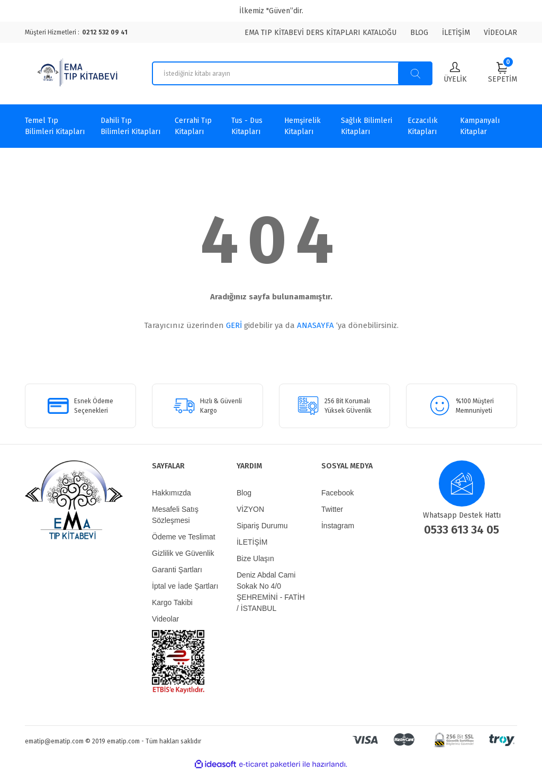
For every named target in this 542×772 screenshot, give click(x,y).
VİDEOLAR (500, 32)
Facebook (337, 493)
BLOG (419, 32)
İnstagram (337, 525)
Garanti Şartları (177, 569)
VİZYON (250, 509)
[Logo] (79, 73)
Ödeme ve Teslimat (183, 537)
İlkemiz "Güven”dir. (271, 10)
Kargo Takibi (172, 602)
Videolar (165, 619)
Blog (244, 493)
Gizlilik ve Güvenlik (183, 553)
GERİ (234, 325)
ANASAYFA (315, 325)
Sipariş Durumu (262, 525)
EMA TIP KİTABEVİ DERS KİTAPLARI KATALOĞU (320, 32)
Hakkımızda (171, 493)
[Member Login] (455, 73)
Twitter (332, 509)
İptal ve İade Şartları (185, 586)
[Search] (292, 73)
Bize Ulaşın (255, 558)
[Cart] (502, 72)
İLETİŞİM (456, 32)
